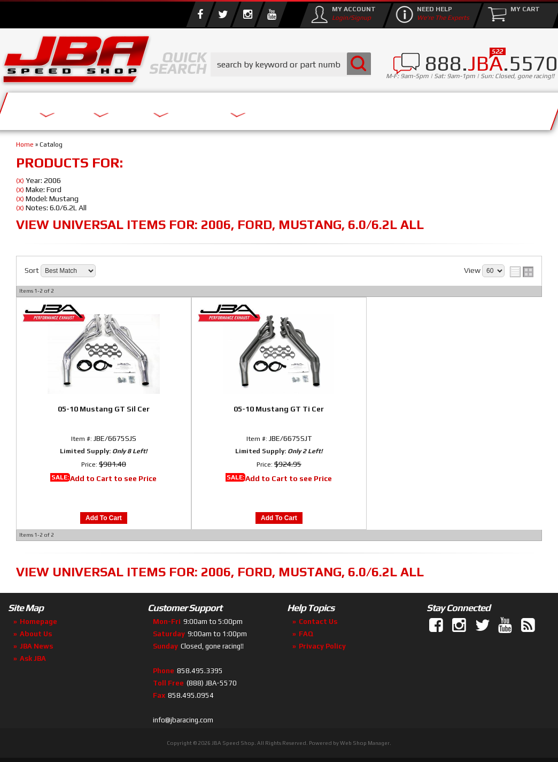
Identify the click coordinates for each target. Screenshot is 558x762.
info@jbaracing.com (183, 720)
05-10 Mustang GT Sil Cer (104, 409)
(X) (20, 181)
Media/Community (309, 108)
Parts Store (199, 108)
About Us (116, 108)
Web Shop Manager (365, 743)
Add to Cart (104, 518)
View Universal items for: (220, 224)
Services (46, 108)
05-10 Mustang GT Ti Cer (279, 409)
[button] (291, 64)
